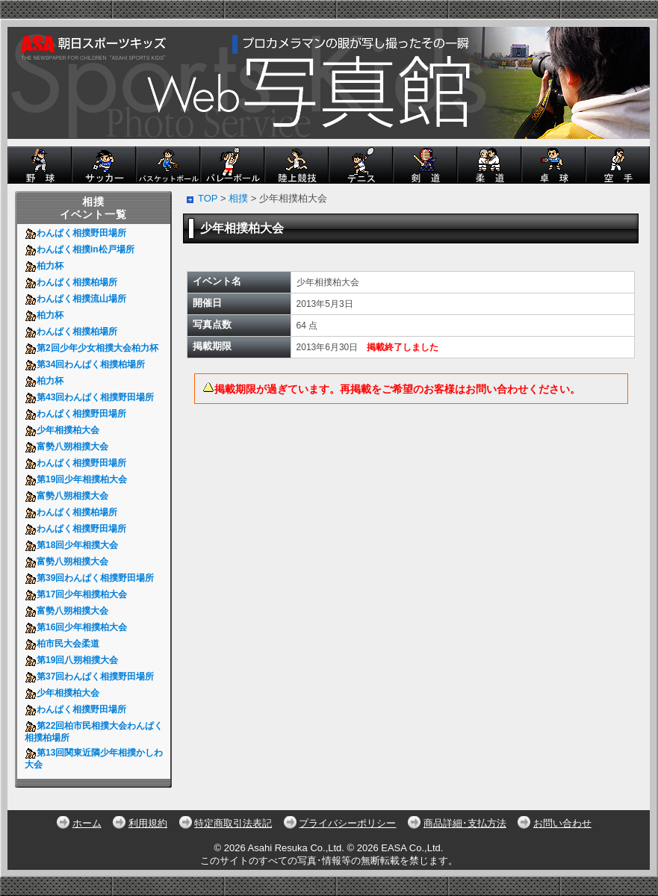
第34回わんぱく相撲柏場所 (87, 364)
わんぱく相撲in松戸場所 (82, 249)
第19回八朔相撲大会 (74, 660)
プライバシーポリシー (347, 823)
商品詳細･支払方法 (464, 823)
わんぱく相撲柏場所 (73, 282)
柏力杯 (47, 266)
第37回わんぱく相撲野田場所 (92, 676)
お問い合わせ (562, 823)
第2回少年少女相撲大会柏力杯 (94, 348)
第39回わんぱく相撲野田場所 (92, 578)
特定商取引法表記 (233, 823)
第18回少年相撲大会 (74, 545)
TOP (207, 198)
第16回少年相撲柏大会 (78, 627)
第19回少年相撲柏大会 (78, 479)
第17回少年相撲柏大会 (78, 594)
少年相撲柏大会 (66, 430)
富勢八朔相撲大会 (69, 446)
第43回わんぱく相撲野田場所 (92, 397)
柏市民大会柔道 (65, 643)
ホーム (87, 823)
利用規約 (147, 823)
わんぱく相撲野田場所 (78, 233)
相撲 (238, 198)
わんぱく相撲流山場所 (78, 298)
